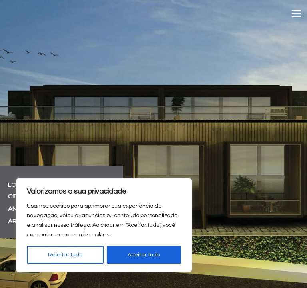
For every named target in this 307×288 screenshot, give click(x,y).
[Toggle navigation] (296, 13)
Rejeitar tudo (65, 255)
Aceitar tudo (144, 255)
